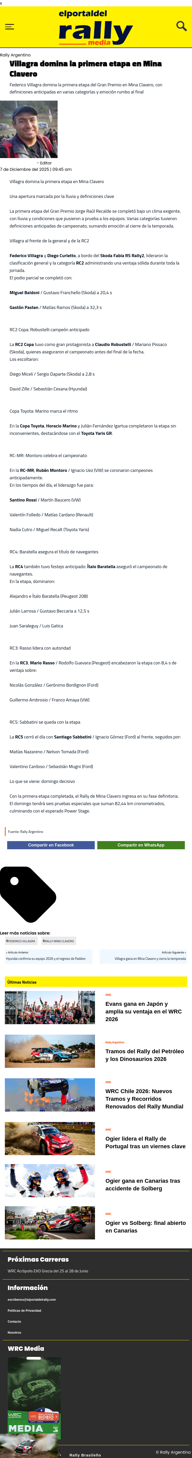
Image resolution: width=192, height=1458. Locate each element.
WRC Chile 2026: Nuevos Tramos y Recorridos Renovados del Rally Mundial (144, 1099)
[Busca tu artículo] (181, 30)
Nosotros (14, 1332)
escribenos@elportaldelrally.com (32, 1299)
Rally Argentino (114, 1042)
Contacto (14, 1321)
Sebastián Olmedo (18, 163)
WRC (108, 995)
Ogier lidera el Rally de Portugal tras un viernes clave (145, 1143)
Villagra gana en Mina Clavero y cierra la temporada (150, 958)
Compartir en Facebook (51, 845)
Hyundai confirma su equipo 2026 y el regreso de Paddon (46, 958)
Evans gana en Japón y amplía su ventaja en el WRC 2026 (143, 1011)
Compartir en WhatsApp (141, 845)
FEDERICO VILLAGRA (21, 941)
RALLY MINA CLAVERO (59, 941)
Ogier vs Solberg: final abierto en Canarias (145, 1227)
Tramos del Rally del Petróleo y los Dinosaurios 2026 (144, 1055)
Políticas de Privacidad (24, 1310)
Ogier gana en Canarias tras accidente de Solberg (142, 1185)
